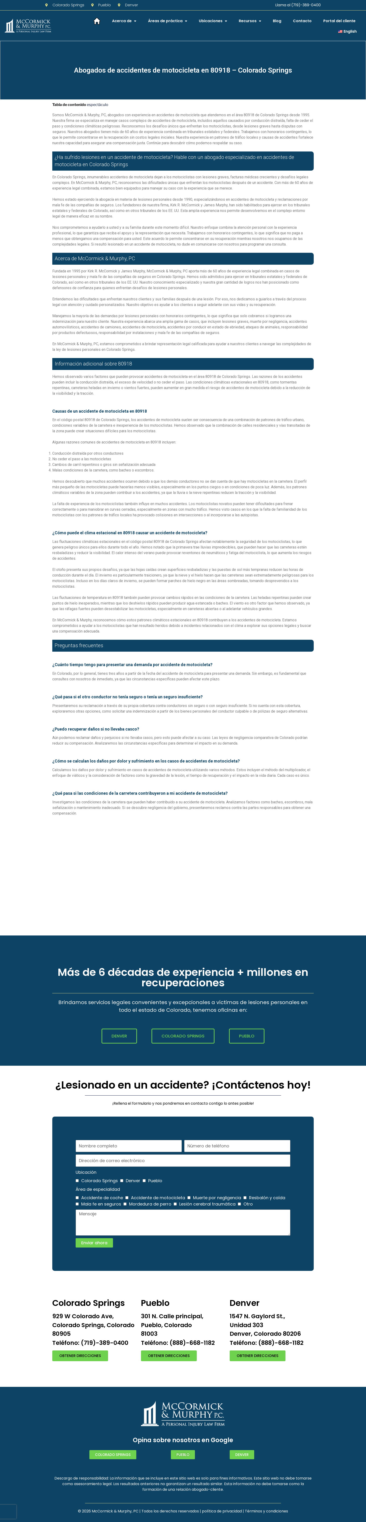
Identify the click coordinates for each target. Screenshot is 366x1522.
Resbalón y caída (267, 1198)
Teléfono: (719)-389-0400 (90, 1343)
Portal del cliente (339, 21)
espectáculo (97, 104)
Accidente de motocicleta (158, 1198)
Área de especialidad (98, 1189)
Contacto (302, 21)
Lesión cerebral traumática (207, 1204)
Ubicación (86, 1172)
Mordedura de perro (150, 1204)
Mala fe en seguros (101, 1204)
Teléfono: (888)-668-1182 (178, 1343)
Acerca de (124, 21)
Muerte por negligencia (217, 1198)
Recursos (250, 21)
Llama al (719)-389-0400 (298, 5)
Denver (133, 1181)
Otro (248, 1204)
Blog (277, 21)
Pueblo (155, 1181)
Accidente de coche (102, 1198)
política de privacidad (222, 1511)
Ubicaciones (213, 21)
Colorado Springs (99, 1181)
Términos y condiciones (266, 1511)
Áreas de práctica (167, 21)
